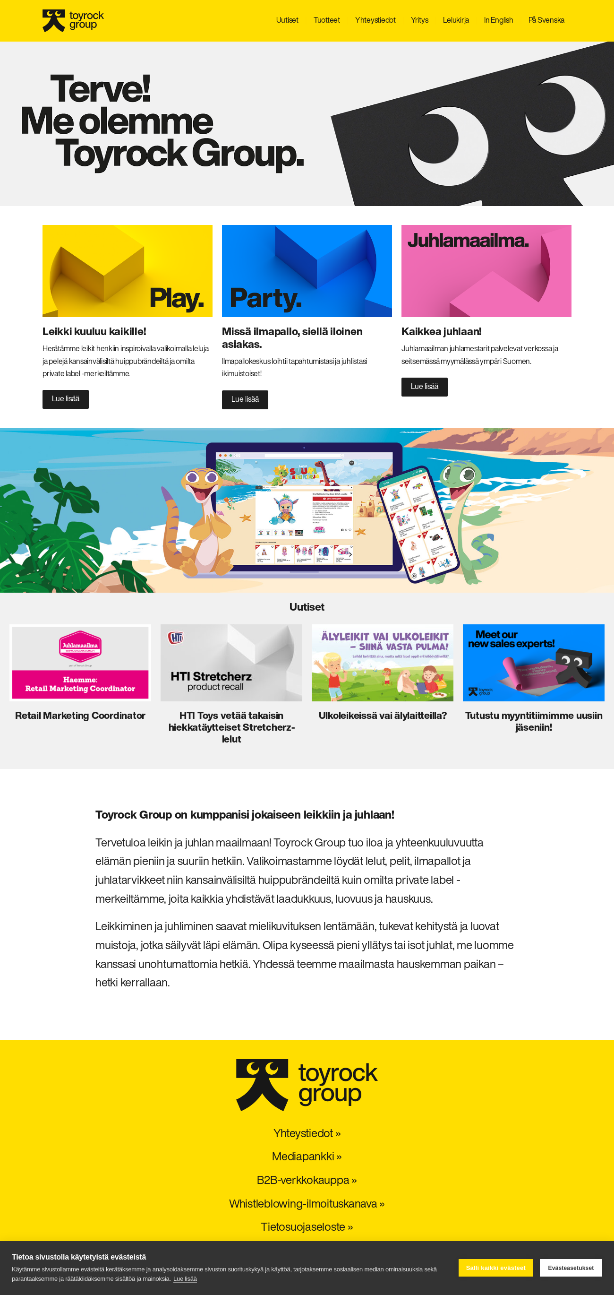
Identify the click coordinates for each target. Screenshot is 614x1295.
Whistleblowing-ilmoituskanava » (307, 1204)
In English (498, 21)
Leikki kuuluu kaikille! (94, 332)
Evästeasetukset (571, 1268)
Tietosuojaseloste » (307, 1228)
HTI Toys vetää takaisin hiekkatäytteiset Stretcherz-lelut (232, 728)
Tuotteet (327, 21)
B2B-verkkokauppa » (307, 1181)
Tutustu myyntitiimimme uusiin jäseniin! (534, 722)
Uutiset (287, 21)
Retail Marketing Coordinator (80, 716)
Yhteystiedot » (307, 1134)
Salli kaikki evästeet (496, 1267)
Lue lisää (185, 1278)
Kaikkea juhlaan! (441, 332)
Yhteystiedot (375, 21)
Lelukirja (456, 21)
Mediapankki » (307, 1157)
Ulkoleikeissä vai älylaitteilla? (383, 716)
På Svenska (547, 21)
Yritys (419, 21)
